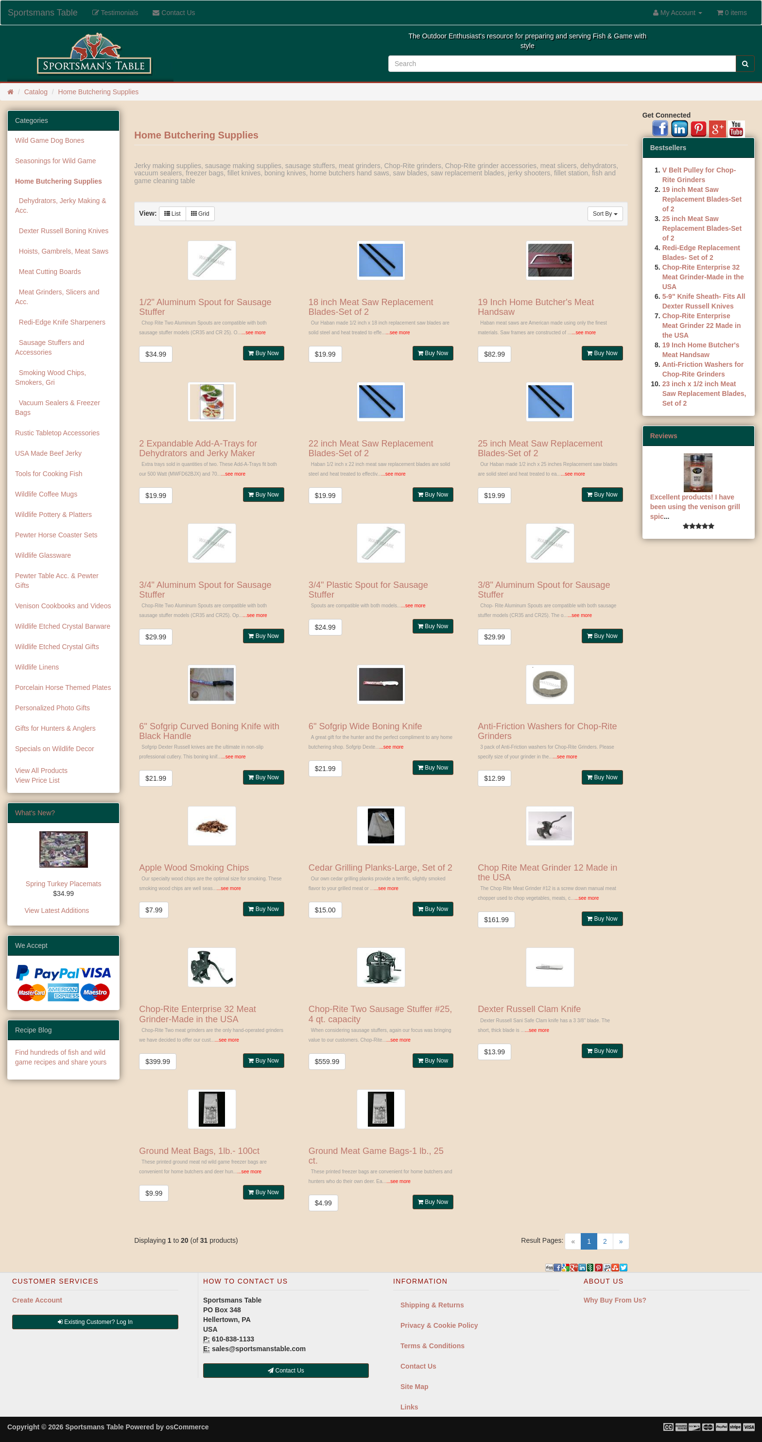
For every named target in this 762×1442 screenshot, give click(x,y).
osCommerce (187, 1427)
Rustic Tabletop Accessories (57, 433)
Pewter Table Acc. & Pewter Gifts (57, 580)
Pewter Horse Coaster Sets (56, 535)
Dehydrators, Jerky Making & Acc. (60, 205)
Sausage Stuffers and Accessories (49, 347)
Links (409, 1407)
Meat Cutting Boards (48, 271)
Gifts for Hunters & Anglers (55, 728)
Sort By (605, 213)
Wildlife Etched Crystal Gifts (57, 647)
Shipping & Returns (432, 1305)
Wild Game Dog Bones (49, 140)
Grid (200, 213)
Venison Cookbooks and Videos (63, 606)
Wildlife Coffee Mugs (46, 494)
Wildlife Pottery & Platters (53, 514)
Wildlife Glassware (43, 555)
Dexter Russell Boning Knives (61, 231)
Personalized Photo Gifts (52, 708)
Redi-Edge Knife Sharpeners (60, 322)
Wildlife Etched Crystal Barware (62, 626)
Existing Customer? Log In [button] (95, 1322)
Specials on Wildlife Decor (54, 749)
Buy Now (263, 353)
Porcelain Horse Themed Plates (63, 687)
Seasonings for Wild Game (55, 161)
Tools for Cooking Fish (49, 474)
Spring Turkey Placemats (64, 884)
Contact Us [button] (286, 1370)
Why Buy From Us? (615, 1300)
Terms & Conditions (432, 1346)
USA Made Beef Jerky (48, 453)
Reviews (663, 436)
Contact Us (418, 1366)
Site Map (414, 1386)
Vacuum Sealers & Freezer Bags (57, 407)
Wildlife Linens (37, 667)
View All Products (41, 770)
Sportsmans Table (43, 12)
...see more (254, 332)
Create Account (37, 1300)
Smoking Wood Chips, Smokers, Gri (50, 377)
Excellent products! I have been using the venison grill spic (695, 506)
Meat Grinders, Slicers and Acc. (57, 297)
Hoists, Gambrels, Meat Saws (61, 251)
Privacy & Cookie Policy (439, 1325)
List (172, 213)
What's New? (35, 813)
